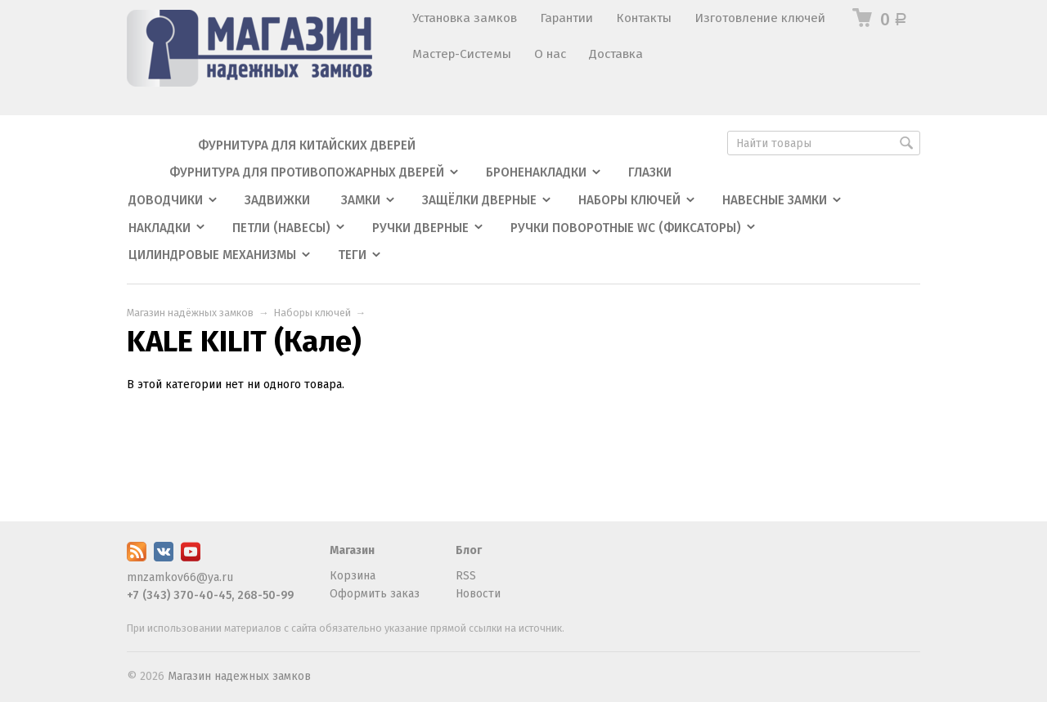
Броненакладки (536, 172)
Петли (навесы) (281, 228)
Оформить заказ (375, 594)
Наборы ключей (629, 200)
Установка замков (464, 18)
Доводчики (165, 200)
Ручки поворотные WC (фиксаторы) (625, 228)
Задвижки (277, 200)
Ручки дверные (420, 228)
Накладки (159, 228)
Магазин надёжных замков (190, 312)
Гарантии (566, 18)
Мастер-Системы (461, 54)
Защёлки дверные (479, 200)
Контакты (644, 18)
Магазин (352, 550)
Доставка (616, 54)
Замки (360, 200)
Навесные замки (774, 200)
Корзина (352, 576)
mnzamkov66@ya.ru (180, 577)
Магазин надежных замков (239, 676)
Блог (469, 550)
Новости (478, 594)
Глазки (650, 172)
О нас (550, 54)
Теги (352, 255)
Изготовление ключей (759, 18)
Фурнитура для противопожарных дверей (306, 172)
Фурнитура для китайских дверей (307, 145)
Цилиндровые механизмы (212, 255)
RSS (466, 576)
